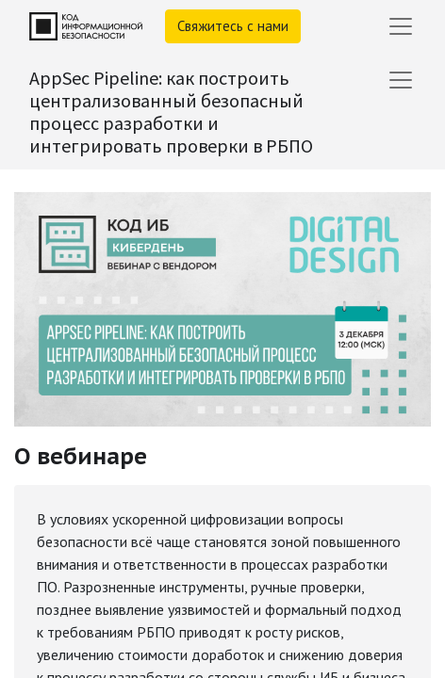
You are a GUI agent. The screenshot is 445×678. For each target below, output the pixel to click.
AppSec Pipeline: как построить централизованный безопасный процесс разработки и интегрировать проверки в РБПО (171, 111)
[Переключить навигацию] (401, 80)
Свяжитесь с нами (232, 26)
